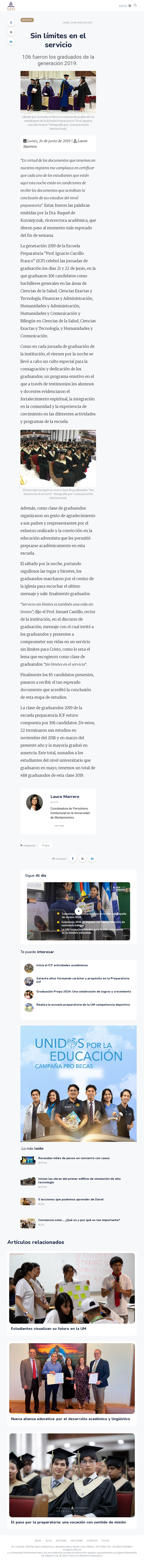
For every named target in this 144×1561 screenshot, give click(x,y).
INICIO (38, 1540)
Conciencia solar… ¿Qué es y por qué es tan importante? (79, 1220)
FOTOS (105, 1540)
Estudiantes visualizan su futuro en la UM (48, 1328)
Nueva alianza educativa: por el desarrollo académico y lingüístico (70, 1418)
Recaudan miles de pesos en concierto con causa (74, 1158)
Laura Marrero (64, 796)
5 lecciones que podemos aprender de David (70, 1199)
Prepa (45, 845)
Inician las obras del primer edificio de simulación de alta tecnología (79, 1180)
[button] (124, 6)
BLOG (49, 1540)
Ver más (59, 825)
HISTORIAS (77, 1540)
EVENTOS (92, 1540)
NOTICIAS (61, 1540)
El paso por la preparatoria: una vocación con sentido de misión (68, 1522)
